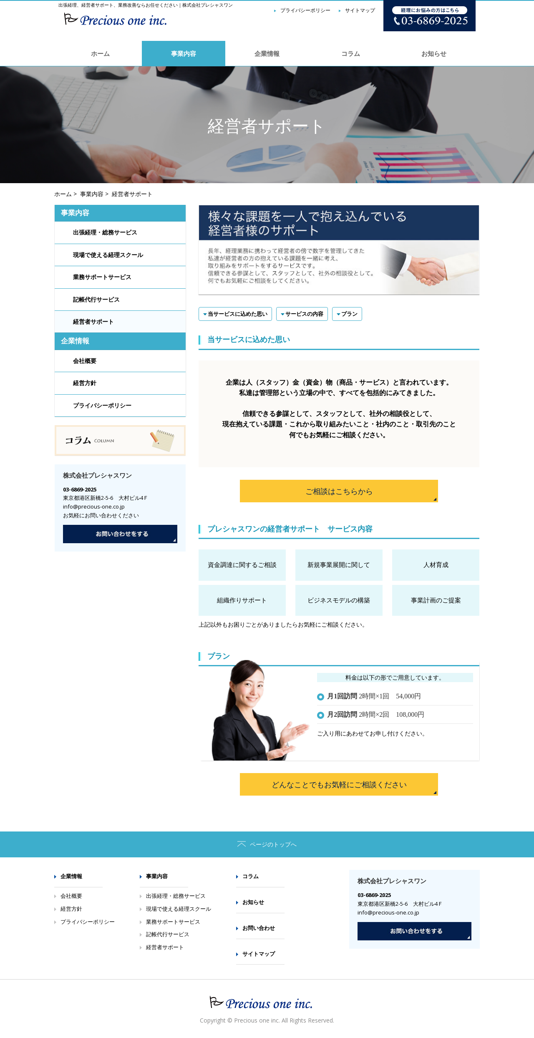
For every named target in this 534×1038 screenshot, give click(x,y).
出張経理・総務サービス (105, 232)
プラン (349, 313)
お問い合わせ (258, 928)
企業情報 (267, 53)
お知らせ (433, 53)
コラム (350, 53)
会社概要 (84, 361)
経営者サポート (93, 322)
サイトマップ (258, 953)
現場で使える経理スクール (108, 255)
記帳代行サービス (96, 300)
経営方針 (84, 383)
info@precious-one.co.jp (94, 506)
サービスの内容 (304, 313)
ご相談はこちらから (339, 491)
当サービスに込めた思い (237, 313)
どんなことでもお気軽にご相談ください (339, 784)
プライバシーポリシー (102, 406)
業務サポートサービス (102, 277)
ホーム (100, 53)
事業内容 (183, 53)
